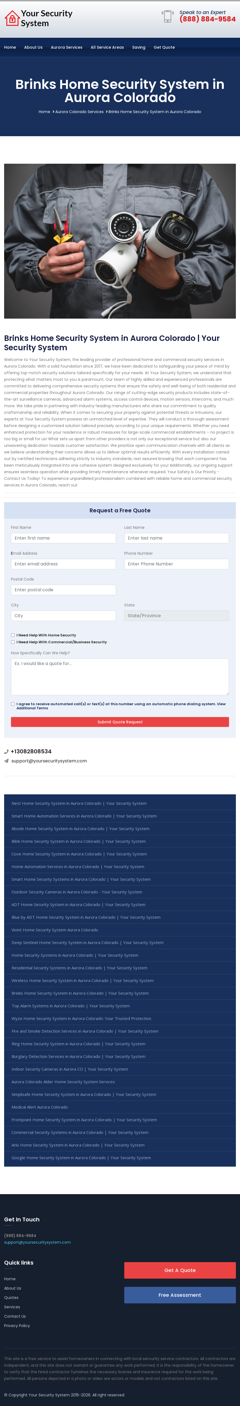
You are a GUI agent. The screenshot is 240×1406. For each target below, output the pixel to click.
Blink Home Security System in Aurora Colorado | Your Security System (79, 841)
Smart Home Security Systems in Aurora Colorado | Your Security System (81, 879)
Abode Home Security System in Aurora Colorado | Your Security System (81, 828)
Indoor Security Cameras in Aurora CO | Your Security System (70, 1069)
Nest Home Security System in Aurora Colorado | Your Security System (79, 803)
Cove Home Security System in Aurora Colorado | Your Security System (79, 854)
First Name (21, 527)
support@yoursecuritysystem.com (49, 761)
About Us (33, 47)
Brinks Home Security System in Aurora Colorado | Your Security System (80, 993)
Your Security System (49, 1395)
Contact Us (15, 1316)
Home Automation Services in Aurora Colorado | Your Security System (78, 866)
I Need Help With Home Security (46, 635)
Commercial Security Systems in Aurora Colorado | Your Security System (80, 1132)
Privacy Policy (17, 1325)
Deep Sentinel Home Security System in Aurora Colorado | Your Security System (88, 942)
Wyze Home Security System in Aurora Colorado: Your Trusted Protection (81, 1018)
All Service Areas (107, 47)
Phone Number (138, 553)
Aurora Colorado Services (79, 111)
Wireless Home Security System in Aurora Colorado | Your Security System (83, 980)
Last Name (134, 527)
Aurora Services (66, 47)
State (129, 605)
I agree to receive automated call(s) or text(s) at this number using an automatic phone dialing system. (121, 706)
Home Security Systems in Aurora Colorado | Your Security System (75, 955)
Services (12, 1307)
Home (10, 47)
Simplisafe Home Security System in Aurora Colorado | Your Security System (84, 1094)
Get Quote (164, 47)
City (15, 605)
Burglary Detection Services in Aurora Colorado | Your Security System (78, 1056)
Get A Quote (180, 1270)
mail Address (24, 553)
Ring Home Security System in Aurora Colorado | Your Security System (78, 1043)
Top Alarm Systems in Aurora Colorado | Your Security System (71, 1005)
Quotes (11, 1297)
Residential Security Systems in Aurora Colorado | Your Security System (79, 967)
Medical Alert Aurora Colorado (40, 1107)
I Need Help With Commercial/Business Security (61, 642)
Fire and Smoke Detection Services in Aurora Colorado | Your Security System (85, 1031)
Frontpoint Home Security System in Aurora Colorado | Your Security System (84, 1119)
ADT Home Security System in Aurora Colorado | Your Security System (78, 904)
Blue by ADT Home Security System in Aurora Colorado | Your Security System (86, 917)
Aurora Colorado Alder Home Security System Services (63, 1081)
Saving (138, 47)
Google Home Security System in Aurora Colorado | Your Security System (81, 1157)
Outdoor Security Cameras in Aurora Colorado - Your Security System (77, 892)
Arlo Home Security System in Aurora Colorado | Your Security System (78, 1145)
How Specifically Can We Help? (40, 653)
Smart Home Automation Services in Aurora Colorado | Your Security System (84, 816)
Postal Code (22, 579)
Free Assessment (180, 1295)
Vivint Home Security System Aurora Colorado (55, 929)
